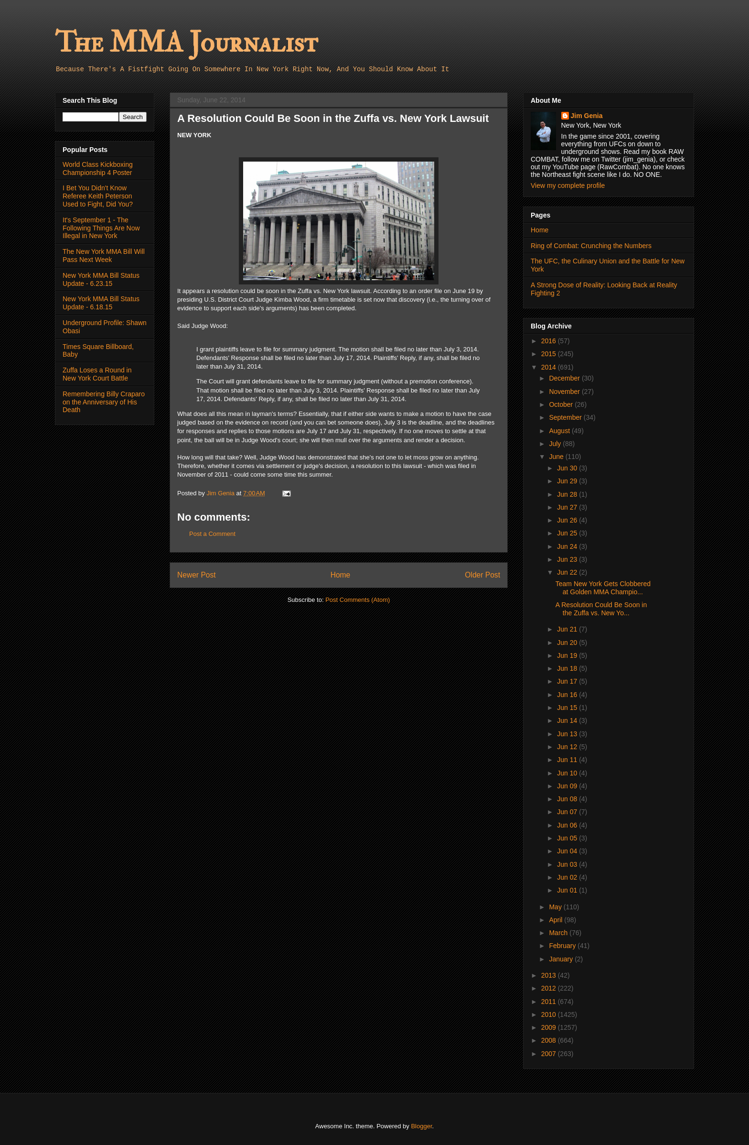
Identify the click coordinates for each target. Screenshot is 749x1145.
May (556, 907)
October (562, 404)
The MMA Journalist (186, 43)
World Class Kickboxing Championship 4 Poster (98, 168)
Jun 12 (568, 747)
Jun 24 (568, 546)
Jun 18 (568, 668)
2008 (549, 1040)
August (560, 431)
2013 (549, 975)
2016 (549, 341)
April (556, 920)
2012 (549, 988)
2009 (549, 1027)
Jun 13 (568, 734)
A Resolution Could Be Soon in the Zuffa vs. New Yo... (601, 609)
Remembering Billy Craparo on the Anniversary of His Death (104, 402)
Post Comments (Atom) (357, 599)
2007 (549, 1054)
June (557, 456)
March (559, 933)
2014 (549, 367)
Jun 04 (568, 851)
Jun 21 (568, 629)
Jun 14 (568, 720)
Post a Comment (212, 533)
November (565, 391)
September (566, 417)
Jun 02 (568, 877)
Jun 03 (568, 864)
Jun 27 (568, 507)
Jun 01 (568, 890)
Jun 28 (568, 494)
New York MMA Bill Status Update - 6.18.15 (101, 303)
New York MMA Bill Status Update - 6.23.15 (101, 279)
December (565, 378)
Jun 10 (568, 773)
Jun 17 (568, 681)
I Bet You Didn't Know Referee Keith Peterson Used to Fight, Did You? (98, 196)
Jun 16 (568, 694)
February (563, 945)
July (556, 443)
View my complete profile (568, 185)
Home (341, 575)
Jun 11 (568, 759)
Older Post (482, 575)
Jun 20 (568, 642)
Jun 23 (568, 559)
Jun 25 (568, 533)
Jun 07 (568, 812)
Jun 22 (568, 572)
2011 (549, 1001)
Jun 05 (568, 838)
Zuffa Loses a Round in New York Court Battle (97, 374)
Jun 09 (568, 786)
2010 (549, 1014)
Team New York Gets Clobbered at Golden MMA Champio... (603, 588)
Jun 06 (568, 825)
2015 (549, 354)
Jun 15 (568, 707)
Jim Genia (587, 116)
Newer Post (196, 575)
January (562, 959)
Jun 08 (568, 799)
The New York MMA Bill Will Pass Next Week (104, 255)
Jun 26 (568, 520)
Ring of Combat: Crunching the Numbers (591, 246)
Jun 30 (568, 468)
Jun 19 (568, 655)
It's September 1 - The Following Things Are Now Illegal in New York (101, 228)
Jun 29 (568, 481)
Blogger (421, 1126)
